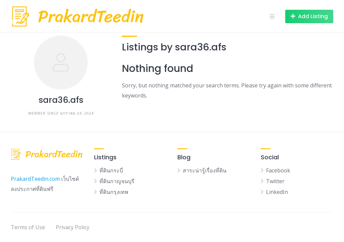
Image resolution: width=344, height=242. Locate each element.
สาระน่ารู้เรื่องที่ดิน (204, 170)
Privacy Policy (72, 227)
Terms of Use (28, 227)
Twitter (275, 181)
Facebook (278, 170)
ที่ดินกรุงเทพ (113, 192)
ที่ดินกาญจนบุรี (116, 181)
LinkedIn (277, 192)
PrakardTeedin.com (35, 179)
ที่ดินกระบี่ (111, 170)
